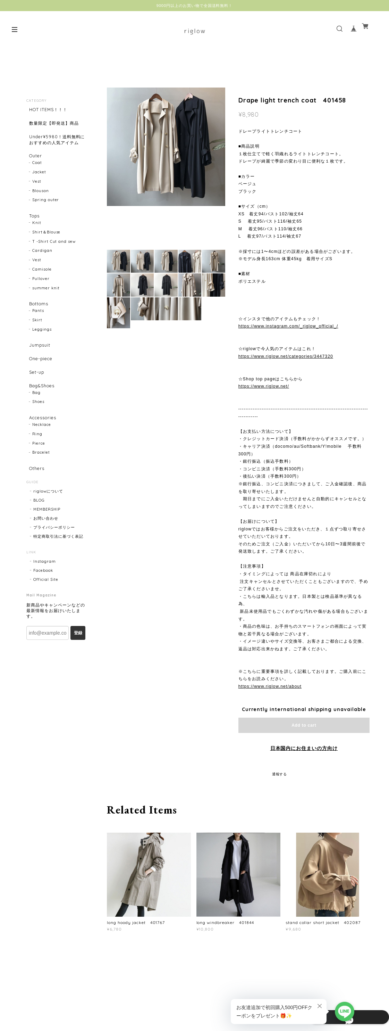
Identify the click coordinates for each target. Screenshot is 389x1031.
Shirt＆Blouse (46, 251)
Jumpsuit (38, 368)
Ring (37, 470)
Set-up (34, 401)
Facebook (43, 609)
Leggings (42, 351)
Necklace (41, 461)
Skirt (37, 342)
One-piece (39, 384)
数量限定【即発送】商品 (55, 126)
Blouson (40, 207)
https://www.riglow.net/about (270, 686)
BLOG (39, 539)
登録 (78, 672)
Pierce (38, 479)
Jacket (39, 189)
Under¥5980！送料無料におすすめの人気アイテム (55, 148)
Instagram (44, 600)
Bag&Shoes (41, 417)
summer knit (46, 307)
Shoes (38, 435)
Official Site (45, 618)
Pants (38, 333)
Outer (33, 170)
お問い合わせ (45, 557)
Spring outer (45, 216)
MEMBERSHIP (46, 548)
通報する (279, 774)
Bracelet (41, 488)
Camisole (42, 289)
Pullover (41, 298)
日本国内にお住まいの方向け (304, 748)
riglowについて (48, 530)
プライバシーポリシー (54, 566)
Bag (36, 426)
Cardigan (42, 270)
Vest (36, 198)
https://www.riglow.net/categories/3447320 (285, 356)
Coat (37, 179)
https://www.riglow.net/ (263, 386)
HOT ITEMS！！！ (48, 110)
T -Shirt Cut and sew (54, 261)
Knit (36, 242)
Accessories (42, 452)
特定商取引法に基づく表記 (58, 575)
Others (35, 505)
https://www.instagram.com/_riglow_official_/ (288, 326)
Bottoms (37, 324)
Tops (32, 233)
